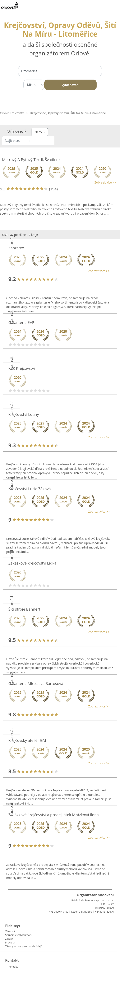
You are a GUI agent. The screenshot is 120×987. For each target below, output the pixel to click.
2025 (38, 132)
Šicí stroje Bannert (24, 609)
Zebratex (16, 247)
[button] (58, 182)
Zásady (9, 939)
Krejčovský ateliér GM (27, 740)
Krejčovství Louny (23, 414)
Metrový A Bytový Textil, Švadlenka (32, 159)
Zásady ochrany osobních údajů (23, 946)
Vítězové (10, 931)
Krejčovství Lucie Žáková (29, 488)
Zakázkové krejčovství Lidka (32, 563)
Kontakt (13, 966)
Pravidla (10, 942)
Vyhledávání (70, 85)
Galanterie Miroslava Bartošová (35, 683)
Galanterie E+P (21, 322)
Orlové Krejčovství (12, 113)
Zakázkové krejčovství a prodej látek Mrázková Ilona (53, 814)
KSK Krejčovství (21, 368)
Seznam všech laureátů (18, 935)
